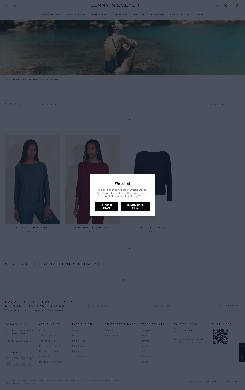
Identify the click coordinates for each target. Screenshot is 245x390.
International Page (135, 206)
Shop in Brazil (107, 206)
